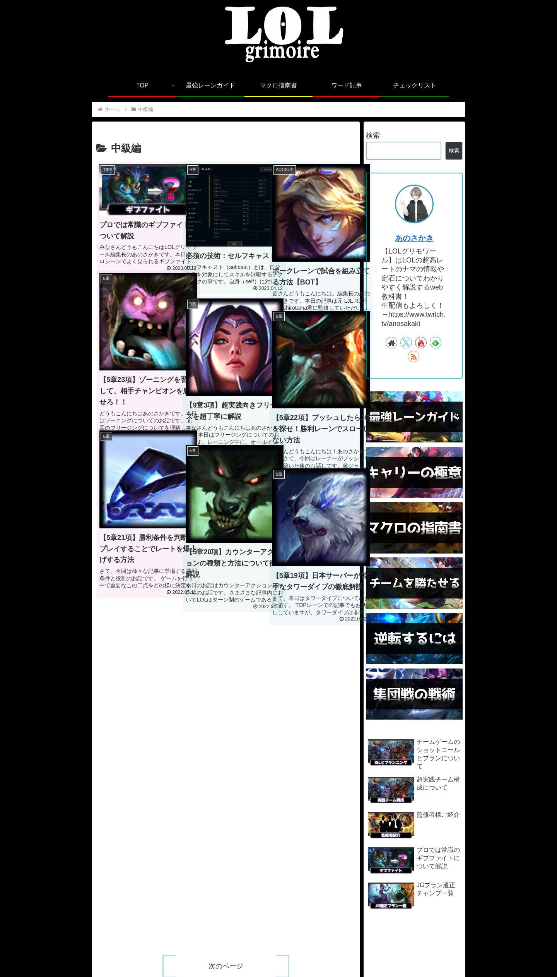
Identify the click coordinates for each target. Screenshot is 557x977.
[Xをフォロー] (406, 342)
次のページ (225, 644)
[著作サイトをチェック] (391, 342)
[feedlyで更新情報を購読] (435, 342)
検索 (373, 135)
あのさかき (414, 238)
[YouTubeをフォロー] (421, 342)
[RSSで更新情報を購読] (413, 356)
